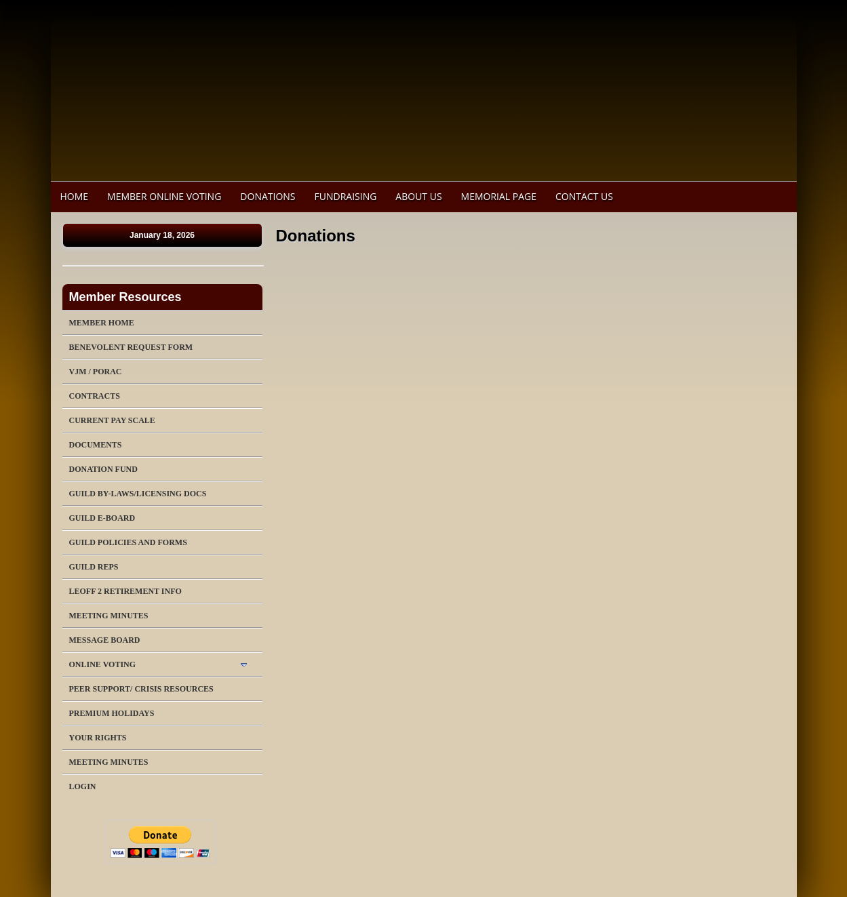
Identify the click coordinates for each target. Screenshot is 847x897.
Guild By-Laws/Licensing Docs (138, 493)
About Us (418, 196)
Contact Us (584, 196)
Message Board (104, 640)
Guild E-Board (102, 518)
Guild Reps (94, 567)
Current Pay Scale (112, 420)
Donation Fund (103, 469)
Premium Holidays (112, 713)
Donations (267, 196)
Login (82, 786)
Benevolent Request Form (131, 347)
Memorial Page (498, 196)
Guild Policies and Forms (128, 542)
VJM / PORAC (95, 371)
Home (74, 196)
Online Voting (102, 664)
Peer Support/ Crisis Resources (141, 689)
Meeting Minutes (109, 615)
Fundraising (346, 196)
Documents (95, 445)
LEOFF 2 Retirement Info (125, 591)
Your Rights (98, 737)
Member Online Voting (164, 196)
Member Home (101, 322)
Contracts (94, 396)
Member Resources (125, 297)
